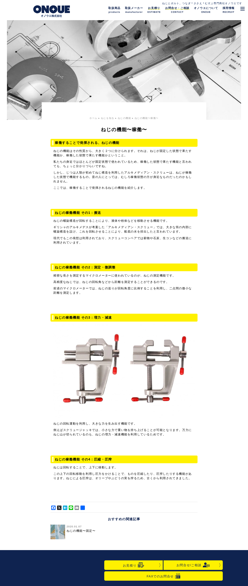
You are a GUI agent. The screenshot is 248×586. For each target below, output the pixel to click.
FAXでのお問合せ (163, 576)
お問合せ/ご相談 (193, 564)
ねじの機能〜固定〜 (81, 530)
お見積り (133, 565)
